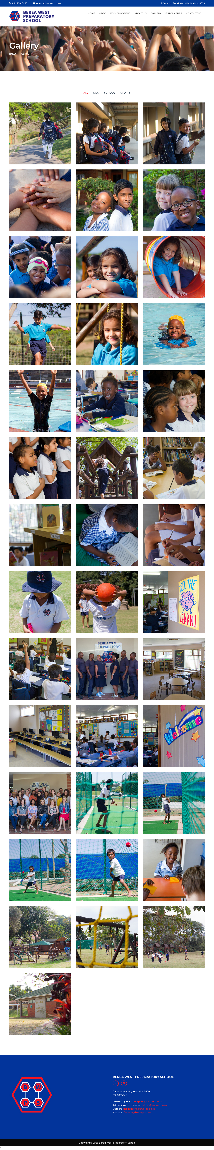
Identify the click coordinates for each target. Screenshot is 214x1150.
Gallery (156, 13)
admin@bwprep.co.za (47, 3)
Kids (96, 93)
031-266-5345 (18, 3)
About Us (140, 13)
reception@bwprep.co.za (147, 1101)
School (109, 93)
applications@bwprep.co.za (139, 1108)
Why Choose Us (120, 13)
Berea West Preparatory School (117, 1142)
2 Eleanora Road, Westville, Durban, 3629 (183, 3)
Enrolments (173, 13)
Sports (125, 93)
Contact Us (193, 13)
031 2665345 (120, 1095)
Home (91, 13)
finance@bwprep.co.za (137, 1112)
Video (102, 13)
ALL (85, 93)
